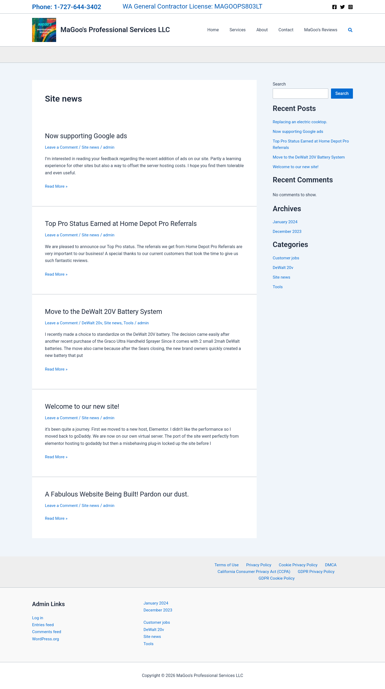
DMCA (327, 564)
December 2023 (288, 231)
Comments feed (47, 631)
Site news (92, 147)
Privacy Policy (259, 564)
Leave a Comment (62, 147)
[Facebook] (334, 7)
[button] (350, 30)
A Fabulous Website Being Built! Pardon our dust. (120, 494)
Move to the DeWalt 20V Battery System (106, 311)
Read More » (56, 186)
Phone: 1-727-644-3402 (66, 7)
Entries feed (43, 624)
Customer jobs (287, 257)
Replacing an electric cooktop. (301, 121)
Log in (38, 617)
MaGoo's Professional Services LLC (115, 30)
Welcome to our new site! (84, 406)
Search (279, 84)
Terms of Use (229, 564)
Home (223, 29)
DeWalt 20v (94, 322)
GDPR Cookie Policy (277, 578)
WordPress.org (46, 638)
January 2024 (286, 221)
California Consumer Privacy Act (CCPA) (255, 571)
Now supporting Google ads (88, 136)
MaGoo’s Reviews (321, 29)
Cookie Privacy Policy (297, 564)
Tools (131, 322)
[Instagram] (350, 7)
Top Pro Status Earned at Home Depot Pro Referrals (124, 224)
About (267, 29)
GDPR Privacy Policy (316, 571)
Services (245, 29)
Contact (289, 29)
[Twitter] (342, 7)
